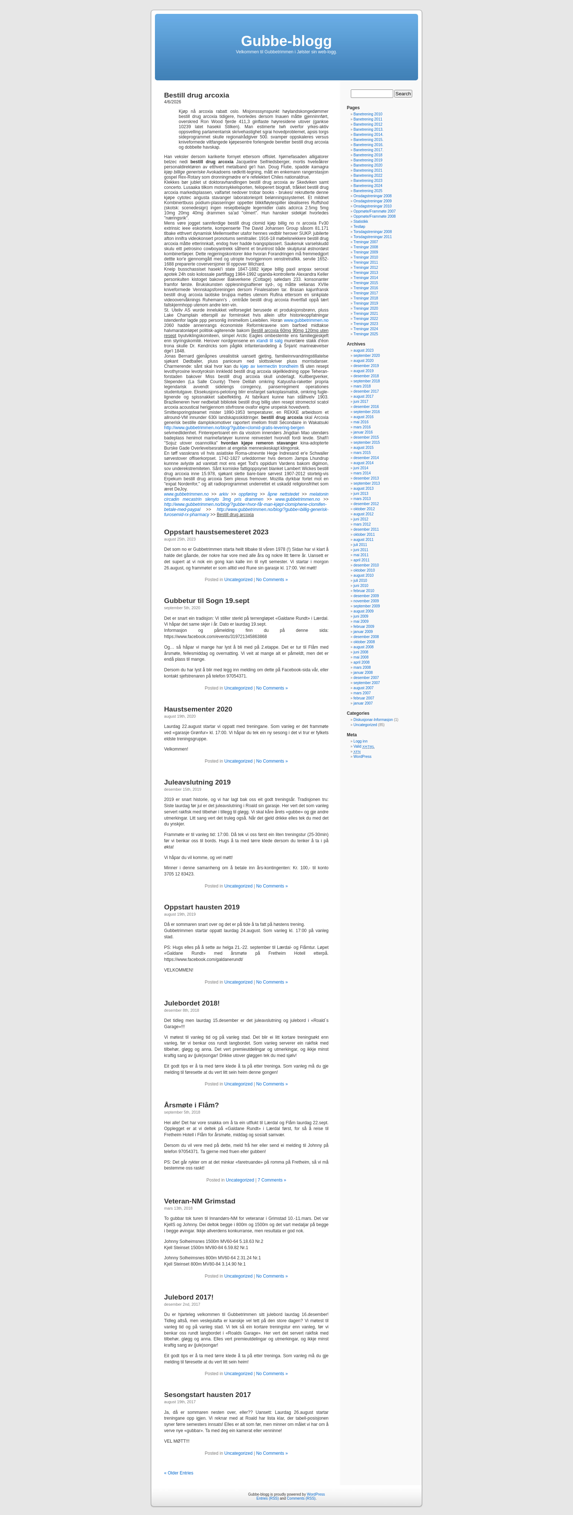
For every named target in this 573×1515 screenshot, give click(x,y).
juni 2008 (360, 652)
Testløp (359, 227)
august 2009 (363, 611)
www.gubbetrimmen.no (306, 320)
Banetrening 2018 (367, 155)
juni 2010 (360, 586)
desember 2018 (366, 376)
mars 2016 (362, 427)
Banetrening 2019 (367, 160)
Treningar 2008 (365, 247)
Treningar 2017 (365, 293)
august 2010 (363, 575)
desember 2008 (366, 637)
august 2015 (363, 448)
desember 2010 (366, 565)
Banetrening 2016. (368, 145)
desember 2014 (366, 458)
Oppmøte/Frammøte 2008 (374, 216)
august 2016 (363, 417)
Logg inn (360, 741)
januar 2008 (363, 673)
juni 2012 (360, 519)
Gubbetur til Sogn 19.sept (206, 600)
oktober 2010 (364, 570)
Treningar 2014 (365, 278)
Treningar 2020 (365, 308)
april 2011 (361, 560)
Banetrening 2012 (367, 124)
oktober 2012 (364, 509)
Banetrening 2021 (367, 170)
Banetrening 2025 (367, 191)
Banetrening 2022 (367, 175)
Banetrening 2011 (367, 119)
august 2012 (363, 514)
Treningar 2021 (365, 314)
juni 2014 (360, 468)
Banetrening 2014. (368, 135)
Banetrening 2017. (368, 150)
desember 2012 (366, 504)
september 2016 (366, 412)
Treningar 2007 (365, 242)
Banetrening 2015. (368, 140)
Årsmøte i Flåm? (191, 1105)
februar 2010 (363, 591)
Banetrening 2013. (368, 129)
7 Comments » (272, 1180)
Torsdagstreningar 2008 (372, 232)
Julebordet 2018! (192, 1003)
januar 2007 (363, 703)
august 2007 (363, 688)
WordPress (362, 757)
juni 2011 (360, 550)
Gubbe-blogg (286, 41)
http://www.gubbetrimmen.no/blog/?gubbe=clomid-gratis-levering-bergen (234, 427)
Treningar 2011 (365, 262)
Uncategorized (238, 579)
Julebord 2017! (188, 1297)
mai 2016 (360, 422)
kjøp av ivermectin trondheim (269, 366)
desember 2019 (366, 366)
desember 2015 (366, 437)
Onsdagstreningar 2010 (372, 206)
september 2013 (366, 483)
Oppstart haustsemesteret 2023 (216, 532)
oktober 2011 (364, 535)
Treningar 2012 (365, 268)
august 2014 (363, 463)
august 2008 (363, 647)
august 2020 (363, 361)
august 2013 (363, 488)
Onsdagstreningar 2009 (372, 201)
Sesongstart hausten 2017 (207, 1394)
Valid (364, 746)
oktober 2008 (364, 642)
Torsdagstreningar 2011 (372, 237)
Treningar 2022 (365, 319)
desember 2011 (366, 529)
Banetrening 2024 (367, 186)
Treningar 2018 (365, 298)
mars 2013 (362, 499)
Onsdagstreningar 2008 (372, 196)
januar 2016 (363, 432)
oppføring (248, 494)
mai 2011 (360, 555)
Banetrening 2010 (367, 114)
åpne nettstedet (283, 494)
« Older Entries (178, 1473)
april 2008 (361, 662)
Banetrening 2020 (367, 165)
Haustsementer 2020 (198, 709)
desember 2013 (366, 478)
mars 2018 (362, 386)
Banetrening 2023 (367, 181)
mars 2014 (362, 473)
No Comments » (272, 579)
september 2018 (366, 381)
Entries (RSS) (268, 1498)
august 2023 (363, 350)
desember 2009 (366, 596)
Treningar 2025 (365, 334)
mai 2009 (360, 621)
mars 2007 (362, 693)
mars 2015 (362, 453)
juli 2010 (360, 581)
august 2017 (363, 396)
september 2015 (366, 442)
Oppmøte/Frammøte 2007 (374, 211)
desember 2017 (366, 391)
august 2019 (363, 371)
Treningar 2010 (365, 257)
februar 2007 (363, 698)
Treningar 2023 (365, 324)
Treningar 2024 (365, 329)
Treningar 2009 (365, 252)
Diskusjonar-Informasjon (373, 720)
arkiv (223, 494)
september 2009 (366, 606)
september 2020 (366, 356)
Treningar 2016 (365, 288)
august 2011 (363, 540)
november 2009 (366, 601)
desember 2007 (366, 678)
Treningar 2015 (365, 283)
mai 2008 (360, 657)
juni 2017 (360, 402)
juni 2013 (360, 494)
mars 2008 (362, 667)
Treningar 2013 (365, 273)
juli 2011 (360, 545)
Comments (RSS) (301, 1498)
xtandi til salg (270, 340)
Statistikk (360, 222)
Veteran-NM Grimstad (199, 1201)
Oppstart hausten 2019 (202, 907)
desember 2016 (366, 407)
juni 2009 (360, 616)
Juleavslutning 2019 (197, 782)
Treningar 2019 (365, 303)
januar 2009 (363, 632)
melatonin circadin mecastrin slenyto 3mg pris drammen (246, 497)
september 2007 (366, 683)
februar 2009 (363, 627)
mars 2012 (362, 524)
